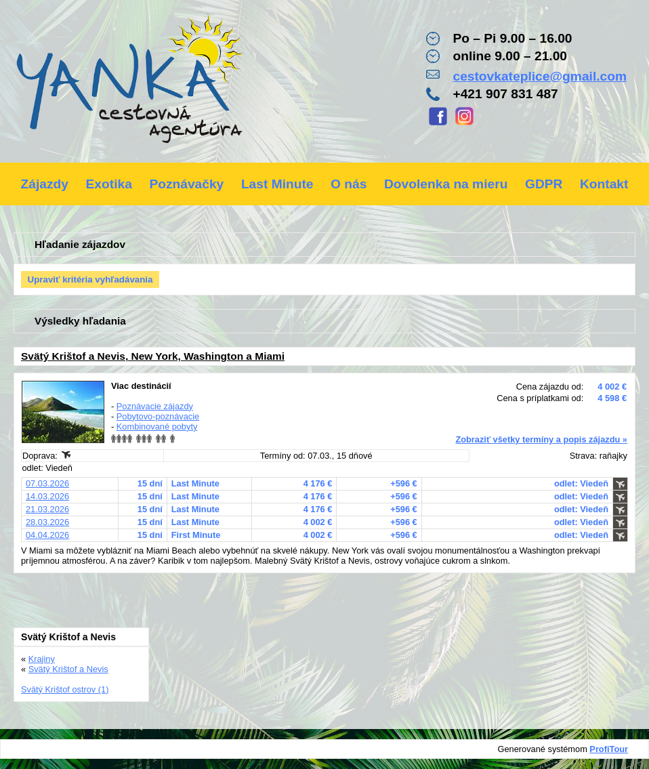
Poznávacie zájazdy (155, 406)
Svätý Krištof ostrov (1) (64, 689)
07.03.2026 (47, 483)
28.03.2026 (47, 522)
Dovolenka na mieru (445, 184)
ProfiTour (608, 749)
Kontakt (604, 184)
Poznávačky (186, 184)
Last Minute (277, 184)
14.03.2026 (47, 496)
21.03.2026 (47, 509)
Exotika (109, 184)
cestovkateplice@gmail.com (540, 76)
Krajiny (41, 659)
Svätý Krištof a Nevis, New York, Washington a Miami (153, 356)
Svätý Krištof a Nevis (68, 669)
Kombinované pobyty (157, 426)
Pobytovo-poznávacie (158, 416)
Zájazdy (44, 184)
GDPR (543, 184)
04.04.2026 (47, 535)
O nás (349, 184)
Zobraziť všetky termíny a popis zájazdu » (541, 439)
